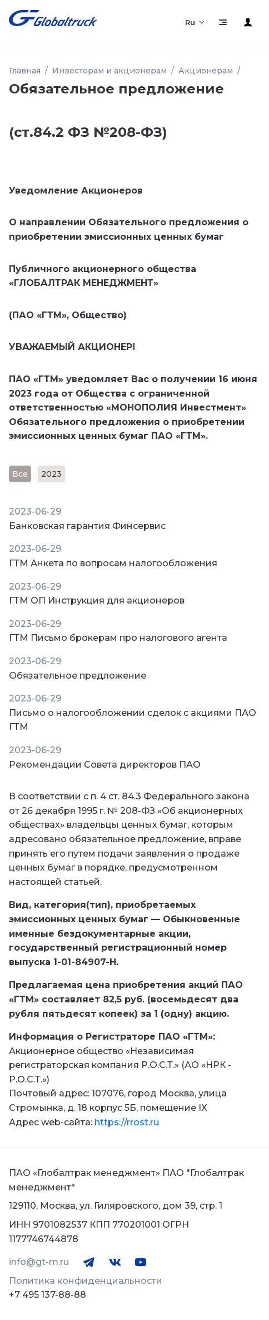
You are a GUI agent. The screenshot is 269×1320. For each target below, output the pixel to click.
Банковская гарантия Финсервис (87, 526)
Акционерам (205, 71)
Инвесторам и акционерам (109, 71)
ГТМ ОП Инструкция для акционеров (97, 600)
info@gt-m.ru (39, 1262)
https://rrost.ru (126, 1122)
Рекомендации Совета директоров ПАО (105, 764)
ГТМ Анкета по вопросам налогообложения (113, 563)
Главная (25, 71)
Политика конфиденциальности (85, 1280)
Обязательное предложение (77, 675)
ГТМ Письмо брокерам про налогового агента (118, 637)
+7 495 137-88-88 (47, 1294)
